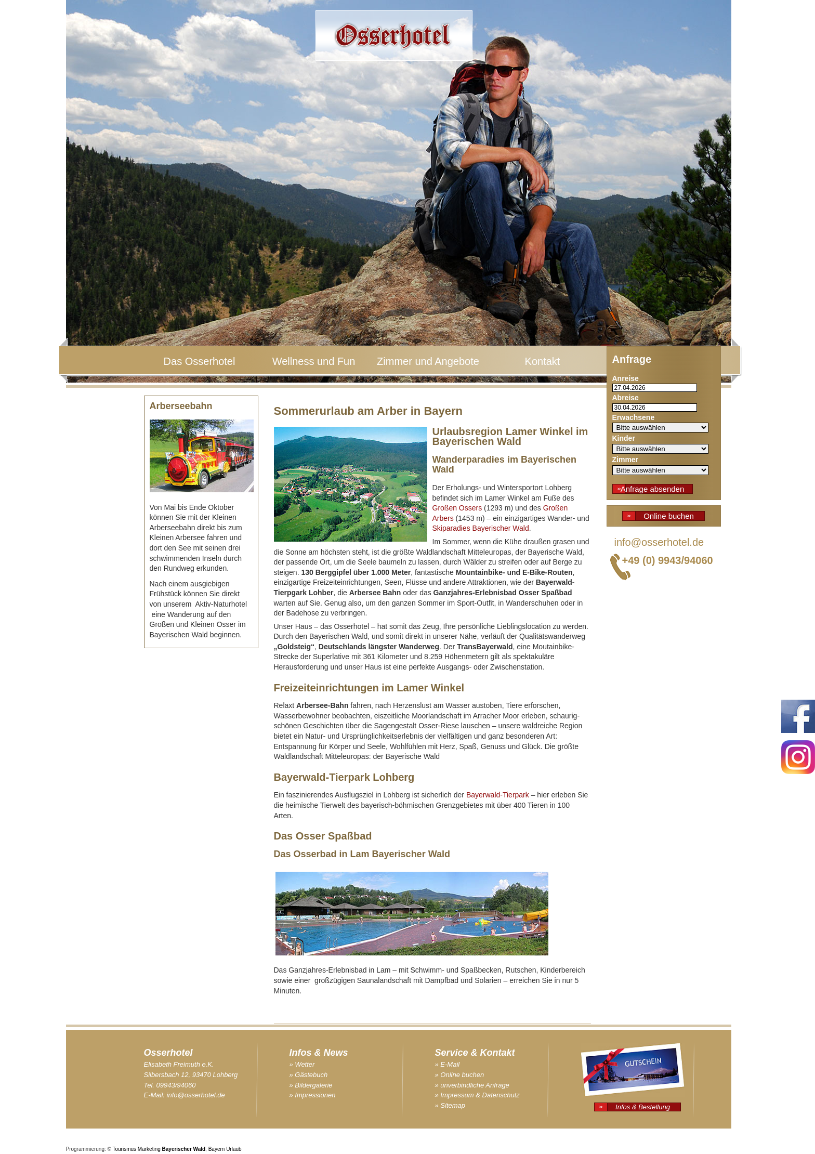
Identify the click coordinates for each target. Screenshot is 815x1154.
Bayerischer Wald (184, 1149)
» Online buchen (459, 1075)
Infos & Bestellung (642, 1107)
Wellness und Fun (314, 361)
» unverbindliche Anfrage (472, 1085)
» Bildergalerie (311, 1085)
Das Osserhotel (199, 361)
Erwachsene (633, 417)
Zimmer (625, 459)
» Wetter (302, 1064)
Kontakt (542, 361)
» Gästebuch (309, 1075)
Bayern (216, 1149)
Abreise (625, 398)
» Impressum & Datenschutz (477, 1095)
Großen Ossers (457, 508)
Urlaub (233, 1149)
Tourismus (125, 1149)
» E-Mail (447, 1064)
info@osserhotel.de (659, 542)
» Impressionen (313, 1095)
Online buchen (668, 516)
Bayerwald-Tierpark (497, 795)
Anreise (625, 378)
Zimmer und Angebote (428, 361)
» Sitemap (450, 1105)
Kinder (623, 438)
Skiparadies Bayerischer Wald (480, 528)
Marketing (149, 1149)
